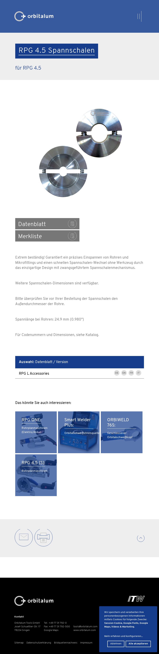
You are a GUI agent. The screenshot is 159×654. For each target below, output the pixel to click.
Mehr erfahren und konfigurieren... (123, 636)
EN (124, 360)
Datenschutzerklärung (38, 642)
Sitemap (19, 642)
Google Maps (51, 630)
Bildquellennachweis (65, 642)
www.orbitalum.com (84, 630)
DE (116, 360)
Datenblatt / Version (43, 350)
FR (131, 360)
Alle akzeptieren (138, 643)
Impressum (86, 642)
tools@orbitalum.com (85, 626)
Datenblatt (47, 224)
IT (138, 360)
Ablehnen (115, 643)
